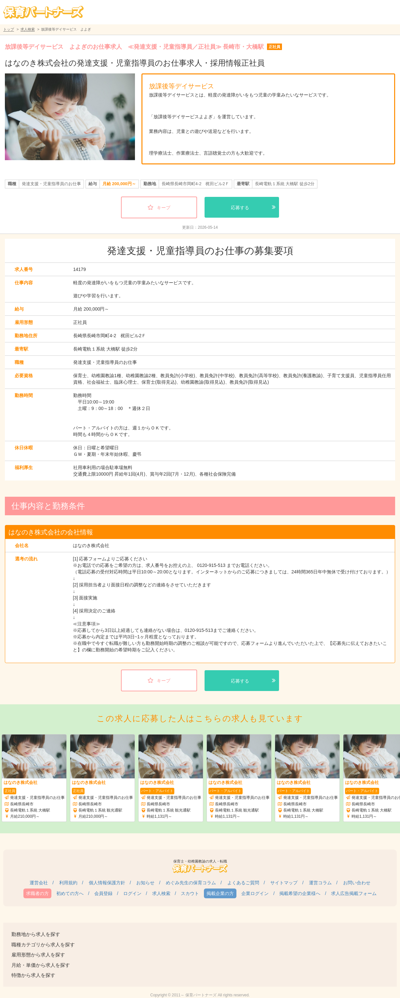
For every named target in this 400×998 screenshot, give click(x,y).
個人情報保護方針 (107, 882)
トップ (8, 29)
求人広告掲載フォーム (354, 893)
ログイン (132, 893)
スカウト (190, 893)
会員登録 (103, 893)
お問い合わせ (356, 882)
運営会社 (39, 882)
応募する (240, 207)
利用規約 (68, 882)
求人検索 (27, 29)
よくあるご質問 (243, 882)
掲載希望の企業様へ (299, 893)
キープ (163, 207)
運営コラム (320, 882)
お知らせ (145, 882)
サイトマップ (284, 882)
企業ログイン (255, 893)
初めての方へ (70, 893)
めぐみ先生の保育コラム (191, 882)
